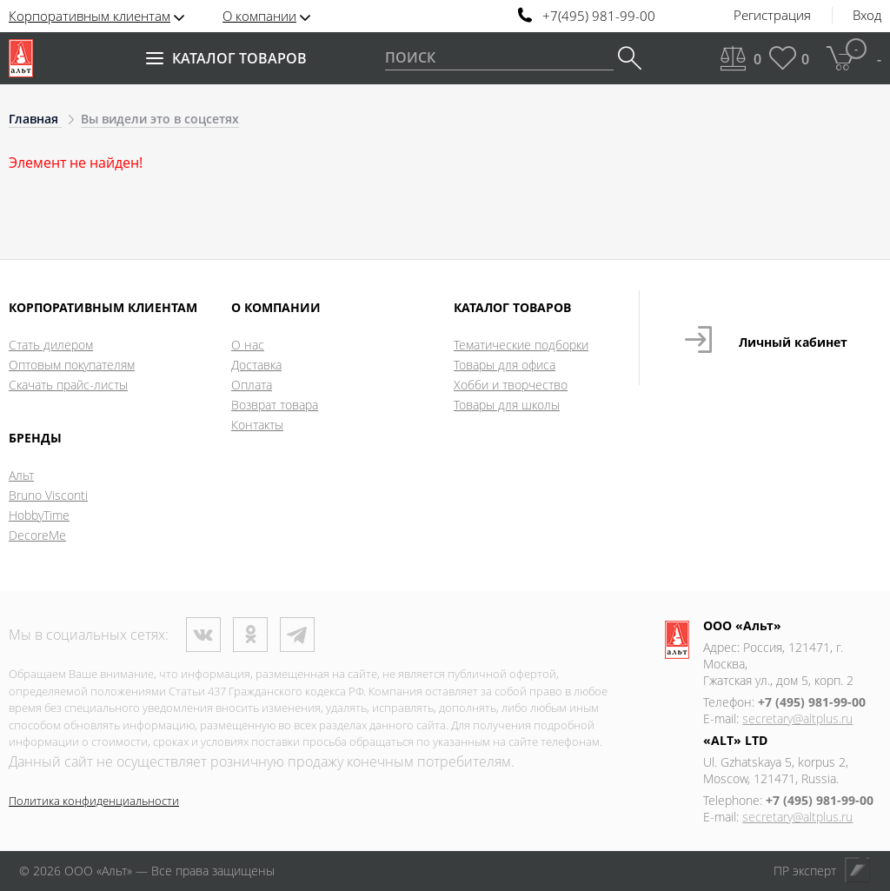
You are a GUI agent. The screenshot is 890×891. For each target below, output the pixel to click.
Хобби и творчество (511, 384)
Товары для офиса (504, 364)
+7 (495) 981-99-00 (812, 702)
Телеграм (297, 634)
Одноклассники (250, 634)
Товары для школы (507, 404)
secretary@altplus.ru (797, 718)
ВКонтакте (203, 634)
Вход (867, 16)
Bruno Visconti (48, 495)
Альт (21, 475)
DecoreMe (37, 535)
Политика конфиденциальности (94, 800)
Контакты (257, 424)
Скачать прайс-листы (68, 384)
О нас (247, 344)
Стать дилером (51, 344)
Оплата (251, 384)
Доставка (256, 364)
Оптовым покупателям (72, 364)
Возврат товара (274, 404)
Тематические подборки (521, 344)
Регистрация (772, 16)
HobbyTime (39, 515)
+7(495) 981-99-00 (598, 16)
